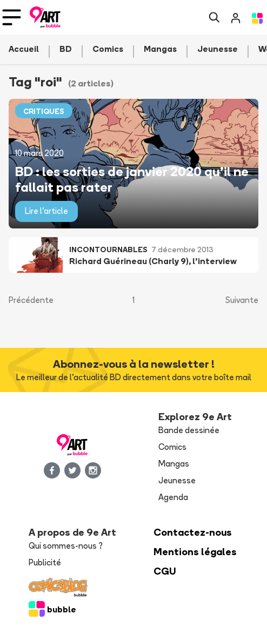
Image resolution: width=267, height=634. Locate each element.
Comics (172, 447)
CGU (164, 571)
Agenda (173, 497)
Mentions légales (195, 551)
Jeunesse (177, 480)
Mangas (173, 463)
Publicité (45, 562)
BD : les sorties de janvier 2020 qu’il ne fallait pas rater (132, 178)
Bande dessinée (188, 430)
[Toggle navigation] (11, 17)
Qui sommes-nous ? (66, 546)
